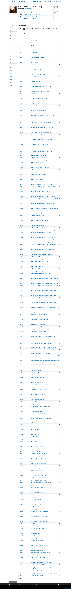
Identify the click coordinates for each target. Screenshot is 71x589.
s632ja (21, 205)
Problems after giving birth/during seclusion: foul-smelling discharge (43, 263)
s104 (21, 52)
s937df (21, 521)
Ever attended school (34, 52)
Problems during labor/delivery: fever (37, 210)
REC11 (10, 38)
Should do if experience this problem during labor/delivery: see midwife (43, 242)
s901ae (21, 384)
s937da (21, 509)
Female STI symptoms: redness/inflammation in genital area (41, 518)
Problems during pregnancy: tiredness (37, 176)
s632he (21, 167)
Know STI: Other (34, 441)
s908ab (21, 408)
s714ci (21, 329)
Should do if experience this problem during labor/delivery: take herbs (43, 237)
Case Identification (34, 40)
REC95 (10, 68)
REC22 (10, 41)
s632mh (21, 292)
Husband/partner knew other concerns (38, 149)
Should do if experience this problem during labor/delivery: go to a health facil (45, 246)
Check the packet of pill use (36, 88)
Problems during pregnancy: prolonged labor (39, 157)
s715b (21, 336)
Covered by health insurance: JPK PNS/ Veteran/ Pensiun (41, 562)
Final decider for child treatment (36, 124)
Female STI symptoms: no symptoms (37, 540)
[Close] (70, 583)
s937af (21, 436)
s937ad (21, 431)
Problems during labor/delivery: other (37, 225)
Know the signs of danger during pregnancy (38, 155)
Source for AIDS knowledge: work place (38, 396)
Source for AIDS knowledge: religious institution (39, 387)
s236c (21, 69)
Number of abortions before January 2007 (38, 74)
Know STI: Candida (34, 436)
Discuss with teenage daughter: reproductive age (39, 545)
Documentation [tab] (27, 22)
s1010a (21, 559)
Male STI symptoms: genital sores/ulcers (38, 487)
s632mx (21, 295)
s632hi (21, 176)
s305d (21, 91)
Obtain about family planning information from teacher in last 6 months (43, 336)
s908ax (21, 413)
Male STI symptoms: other (35, 501)
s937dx (21, 538)
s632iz (21, 203)
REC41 (10, 45)
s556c (21, 124)
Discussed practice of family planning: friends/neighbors (41, 329)
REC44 (10, 50)
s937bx (21, 470)
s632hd (21, 164)
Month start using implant (35, 103)
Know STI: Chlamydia (34, 434)
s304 (21, 79)
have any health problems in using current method (40, 117)
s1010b (21, 562)
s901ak (21, 399)
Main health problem (34, 120)
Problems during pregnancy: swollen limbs (38, 169)
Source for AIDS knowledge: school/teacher (39, 389)
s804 (21, 370)
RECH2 (10, 32)
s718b (21, 364)
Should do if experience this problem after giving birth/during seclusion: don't (44, 297)
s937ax (21, 441)
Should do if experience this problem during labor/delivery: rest (42, 232)
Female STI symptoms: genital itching (37, 528)
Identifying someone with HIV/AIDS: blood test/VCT (40, 411)
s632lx (21, 271)
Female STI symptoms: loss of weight (37, 533)
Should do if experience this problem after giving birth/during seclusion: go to (44, 292)
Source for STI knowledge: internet (37, 468)
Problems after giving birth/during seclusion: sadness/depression (42, 268)
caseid (21, 40)
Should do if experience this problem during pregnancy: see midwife (43, 193)
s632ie (21, 191)
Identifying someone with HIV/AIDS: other (38, 413)
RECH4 (10, 35)
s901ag (21, 389)
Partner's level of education (36, 370)
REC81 (10, 59)
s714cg (21, 324)
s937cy (21, 504)
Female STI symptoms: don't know (37, 542)
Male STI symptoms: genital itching (37, 492)
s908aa (21, 406)
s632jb (21, 208)
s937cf (21, 484)
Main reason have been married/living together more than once (42, 127)
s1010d (21, 567)
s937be (21, 453)
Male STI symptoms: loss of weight (37, 497)
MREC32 (11, 76)
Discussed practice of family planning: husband (39, 309)
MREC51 (11, 79)
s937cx (21, 501)
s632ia (21, 181)
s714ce (21, 319)
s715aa (21, 355)
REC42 (10, 47)
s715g (21, 349)
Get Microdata (28, 8)
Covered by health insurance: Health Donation (39, 559)
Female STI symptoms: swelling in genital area (39, 521)
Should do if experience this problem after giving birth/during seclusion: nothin (45, 275)
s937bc (21, 448)
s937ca (21, 472)
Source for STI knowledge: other (37, 470)
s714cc (21, 314)
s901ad (21, 382)
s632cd (21, 146)
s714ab (21, 302)
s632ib (21, 184)
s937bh (21, 460)
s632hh (21, 174)
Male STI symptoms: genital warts (37, 489)
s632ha (21, 157)
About (40, 1)
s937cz (21, 506)
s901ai (21, 394)
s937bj (21, 465)
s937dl (21, 535)
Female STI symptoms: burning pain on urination (39, 516)
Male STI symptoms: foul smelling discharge (38, 477)
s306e (21, 108)
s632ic (21, 186)
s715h (21, 353)
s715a (21, 333)
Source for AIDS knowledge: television (38, 377)
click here (39, 586)
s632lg (21, 268)
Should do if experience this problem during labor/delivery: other (42, 249)
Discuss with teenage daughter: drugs (37, 550)
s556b (21, 122)
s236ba (21, 71)
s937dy (21, 540)
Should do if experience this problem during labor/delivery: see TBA (43, 239)
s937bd (21, 451)
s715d (21, 341)
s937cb (21, 475)
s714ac (21, 304)
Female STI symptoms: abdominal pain (37, 509)
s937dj (21, 530)
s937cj (21, 494)
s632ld (21, 261)
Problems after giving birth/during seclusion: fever (40, 261)
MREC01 (11, 70)
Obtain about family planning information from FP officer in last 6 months (44, 333)
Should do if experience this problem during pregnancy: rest (41, 184)
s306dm (21, 103)
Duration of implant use (35, 108)
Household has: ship (34, 62)
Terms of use (54, 1)
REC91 (10, 65)
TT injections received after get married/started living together (42, 134)
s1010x (21, 575)
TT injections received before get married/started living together (42, 132)
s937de (21, 518)
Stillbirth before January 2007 (36, 69)
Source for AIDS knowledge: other (37, 401)
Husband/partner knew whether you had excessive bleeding (41, 139)
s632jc (21, 210)
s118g (21, 62)
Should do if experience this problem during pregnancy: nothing (42, 181)
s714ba (21, 307)
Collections (44, 1)
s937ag (21, 439)
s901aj (21, 396)
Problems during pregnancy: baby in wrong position (40, 167)
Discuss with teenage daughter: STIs (37, 547)
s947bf (21, 557)
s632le (21, 263)
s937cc (21, 477)
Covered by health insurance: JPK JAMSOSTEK (39, 564)
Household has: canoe (35, 59)
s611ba (21, 132)
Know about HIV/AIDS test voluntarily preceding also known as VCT (43, 418)
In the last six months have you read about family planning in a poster (43, 302)
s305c (21, 88)
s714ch (21, 326)
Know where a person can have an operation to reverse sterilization (43, 115)
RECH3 (10, 33)
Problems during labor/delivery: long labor (38, 213)
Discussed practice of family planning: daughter (39, 321)
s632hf (21, 169)
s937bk (21, 468)
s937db (21, 511)
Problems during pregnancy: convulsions (38, 164)
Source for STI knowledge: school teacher (38, 458)
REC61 (10, 53)
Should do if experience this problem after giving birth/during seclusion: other (44, 295)
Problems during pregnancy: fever (37, 162)
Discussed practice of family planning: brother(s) (39, 319)
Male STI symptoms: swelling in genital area (38, 484)
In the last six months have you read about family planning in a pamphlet (44, 304)
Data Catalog (35, 1)
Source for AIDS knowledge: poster (37, 382)
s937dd (21, 516)
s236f (21, 76)
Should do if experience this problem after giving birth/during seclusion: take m (45, 280)
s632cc (21, 144)
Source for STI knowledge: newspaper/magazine (39, 448)
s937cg (21, 487)
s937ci (21, 492)
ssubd (21, 45)
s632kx (21, 249)
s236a (21, 64)
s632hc (21, 162)
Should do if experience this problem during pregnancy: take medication (43, 186)
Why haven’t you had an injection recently (38, 100)
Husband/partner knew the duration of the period (39, 144)
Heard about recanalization (35, 112)
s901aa (21, 375)
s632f (21, 151)
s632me (21, 285)
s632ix (21, 201)
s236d (21, 74)
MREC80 (11, 85)
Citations (49, 1)
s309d (21, 115)
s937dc (21, 513)
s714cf (21, 321)
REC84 (10, 64)
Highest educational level (35, 54)
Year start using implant (35, 105)
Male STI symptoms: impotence (36, 499)
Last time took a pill (34, 93)
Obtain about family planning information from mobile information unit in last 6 (45, 355)
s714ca (21, 309)
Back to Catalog (13, 581)
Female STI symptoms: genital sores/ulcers (38, 523)
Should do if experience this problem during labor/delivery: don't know (43, 251)
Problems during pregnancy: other (37, 179)
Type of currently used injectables (37, 79)
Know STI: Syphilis (34, 424)
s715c (21, 338)
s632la (21, 254)
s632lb (21, 256)
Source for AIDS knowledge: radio (37, 375)
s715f (21, 347)
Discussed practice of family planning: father (39, 314)
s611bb (21, 134)
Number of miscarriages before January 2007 (39, 71)
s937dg (21, 523)
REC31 (10, 42)
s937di (21, 528)
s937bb (21, 446)
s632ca (21, 139)
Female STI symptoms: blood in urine (37, 530)
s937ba (21, 443)
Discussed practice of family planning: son (38, 324)
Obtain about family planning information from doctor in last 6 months (43, 341)
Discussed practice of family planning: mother (39, 312)
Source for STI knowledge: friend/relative (38, 463)
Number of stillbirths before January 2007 (38, 76)
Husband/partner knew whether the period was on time (41, 141)
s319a (21, 117)
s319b (21, 120)
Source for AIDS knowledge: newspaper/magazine (40, 379)
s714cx (21, 331)
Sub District (33, 45)
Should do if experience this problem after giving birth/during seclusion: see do (45, 290)
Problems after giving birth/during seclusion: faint (39, 256)
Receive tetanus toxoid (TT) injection (37, 129)
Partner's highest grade (35, 372)
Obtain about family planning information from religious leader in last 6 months (45, 338)
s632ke (21, 239)
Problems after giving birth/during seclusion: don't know (41, 273)
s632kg (21, 244)
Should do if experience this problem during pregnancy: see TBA (42, 191)
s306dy (21, 105)
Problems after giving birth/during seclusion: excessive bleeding (42, 254)
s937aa (21, 424)
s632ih (21, 198)
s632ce (21, 149)
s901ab (21, 377)
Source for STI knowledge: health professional (39, 453)
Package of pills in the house (36, 81)
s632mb (21, 278)
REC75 (10, 56)
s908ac (21, 411)
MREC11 (11, 71)
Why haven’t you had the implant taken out (38, 110)
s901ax (21, 401)
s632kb (21, 232)
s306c (21, 100)
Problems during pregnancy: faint (37, 172)
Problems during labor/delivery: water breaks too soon (40, 205)
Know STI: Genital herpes (35, 439)
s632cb (21, 141)
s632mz (21, 297)
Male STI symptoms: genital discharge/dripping (39, 475)
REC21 (10, 39)
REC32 (10, 44)
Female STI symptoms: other (36, 538)
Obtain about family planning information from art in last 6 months (42, 358)
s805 (21, 372)
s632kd (21, 237)
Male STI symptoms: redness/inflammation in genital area (41, 482)
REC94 (10, 67)
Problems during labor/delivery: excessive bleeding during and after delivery (44, 208)
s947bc (21, 550)
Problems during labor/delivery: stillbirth (38, 222)
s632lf (21, 266)
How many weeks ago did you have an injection (39, 98)
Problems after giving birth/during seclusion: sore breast (41, 266)
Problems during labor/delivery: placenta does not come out (41, 220)
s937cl (21, 499)
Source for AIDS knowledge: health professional (39, 384)
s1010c (21, 564)
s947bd (21, 552)
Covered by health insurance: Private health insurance (40, 570)
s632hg (21, 172)
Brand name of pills (34, 83)
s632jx (21, 225)
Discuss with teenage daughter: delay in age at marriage (41, 552)
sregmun (21, 42)
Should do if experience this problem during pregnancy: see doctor (43, 196)
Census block (33, 50)
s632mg (21, 290)
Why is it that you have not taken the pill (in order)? (40, 91)
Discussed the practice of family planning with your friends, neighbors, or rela (45, 307)
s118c (21, 59)
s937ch (21, 489)
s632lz (21, 273)
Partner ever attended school (36, 367)
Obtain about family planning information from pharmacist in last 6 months (44, 353)
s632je (21, 215)
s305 (21, 81)
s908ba (21, 418)
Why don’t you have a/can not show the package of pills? (41, 86)
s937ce (21, 482)
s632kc (21, 234)
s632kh (21, 246)
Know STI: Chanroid (34, 431)
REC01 (10, 36)
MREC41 (11, 77)
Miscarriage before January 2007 (37, 64)
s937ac (21, 429)
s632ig (21, 196)
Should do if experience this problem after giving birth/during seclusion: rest (44, 278)
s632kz (21, 251)
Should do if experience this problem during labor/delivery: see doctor (43, 244)
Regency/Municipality (34, 42)
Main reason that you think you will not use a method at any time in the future (45, 300)
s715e (21, 343)
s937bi (21, 463)
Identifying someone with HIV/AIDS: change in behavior (41, 408)
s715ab (21, 358)
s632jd (21, 213)
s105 (21, 54)
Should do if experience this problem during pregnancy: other (42, 201)
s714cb (21, 312)
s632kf (21, 242)
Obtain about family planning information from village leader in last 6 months (44, 347)
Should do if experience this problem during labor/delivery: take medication (44, 234)
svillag (21, 47)
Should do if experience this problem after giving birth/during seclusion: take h (45, 283)
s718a (21, 360)
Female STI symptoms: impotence (37, 535)
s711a (21, 300)
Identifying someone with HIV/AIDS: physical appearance (41, 406)
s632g (21, 155)
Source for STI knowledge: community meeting (39, 460)
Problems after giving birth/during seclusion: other (40, 271)
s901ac (21, 379)
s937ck (21, 497)
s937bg (21, 458)
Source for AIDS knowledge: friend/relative (38, 394)
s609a (21, 127)
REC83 (10, 62)
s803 (21, 367)
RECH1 (10, 30)
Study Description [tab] (13, 22)
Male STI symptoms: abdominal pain (37, 472)
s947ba (21, 545)
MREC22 (11, 73)
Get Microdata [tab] (34, 22)
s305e (21, 93)
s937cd (21, 480)
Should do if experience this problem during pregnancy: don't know (43, 203)
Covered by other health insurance (37, 575)
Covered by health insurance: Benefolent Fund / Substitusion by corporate (44, 573)
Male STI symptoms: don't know (36, 506)
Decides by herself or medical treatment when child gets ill (41, 122)
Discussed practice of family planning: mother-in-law (40, 326)
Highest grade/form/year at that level (37, 57)
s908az (21, 416)
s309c (21, 112)
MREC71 (11, 82)
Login (59, 1)
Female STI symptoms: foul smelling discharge (39, 513)
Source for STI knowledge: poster (37, 451)
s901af (21, 387)
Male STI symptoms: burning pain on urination (39, 480)
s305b (21, 86)
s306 (21, 98)
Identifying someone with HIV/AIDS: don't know (39, 416)
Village (32, 47)
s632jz (21, 227)
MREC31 (11, 74)
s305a (21, 83)
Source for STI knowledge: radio (36, 443)
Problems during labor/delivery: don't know (38, 227)
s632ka (21, 230)
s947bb (21, 547)
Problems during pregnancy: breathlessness (38, 174)
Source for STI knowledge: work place (38, 465)
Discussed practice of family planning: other (38, 331)
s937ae (21, 434)
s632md (21, 283)
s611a (21, 129)
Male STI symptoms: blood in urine (37, 494)
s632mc (21, 280)
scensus (21, 50)
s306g (21, 110)
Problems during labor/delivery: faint (37, 215)
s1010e (21, 570)
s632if (21, 193)
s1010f (21, 573)
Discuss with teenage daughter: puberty (38, 557)
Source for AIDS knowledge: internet (37, 399)
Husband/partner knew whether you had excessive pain (41, 146)
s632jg (21, 220)
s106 (21, 57)
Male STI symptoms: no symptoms (37, 504)
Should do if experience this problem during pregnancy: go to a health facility (44, 198)
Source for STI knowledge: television (37, 446)
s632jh (21, 222)
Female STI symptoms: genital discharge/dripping (39, 511)
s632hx (21, 179)
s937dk (21, 533)
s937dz (21, 542)
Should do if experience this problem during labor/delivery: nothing (43, 230)
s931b (21, 420)
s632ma (21, 275)
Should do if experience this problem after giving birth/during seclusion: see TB (45, 285)
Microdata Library (22, 1)
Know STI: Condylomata (35, 429)
